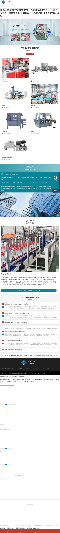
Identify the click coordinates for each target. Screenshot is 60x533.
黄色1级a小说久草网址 (35, 528)
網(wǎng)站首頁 (7, 531)
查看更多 (56, 190)
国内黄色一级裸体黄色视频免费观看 (21, 528)
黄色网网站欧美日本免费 (6, 528)
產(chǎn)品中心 (37, 531)
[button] (27, 43)
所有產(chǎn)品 (30, 53)
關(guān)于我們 (22, 531)
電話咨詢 (52, 531)
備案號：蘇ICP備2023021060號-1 (39, 373)
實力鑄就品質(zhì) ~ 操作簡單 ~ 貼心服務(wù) (36, 336)
